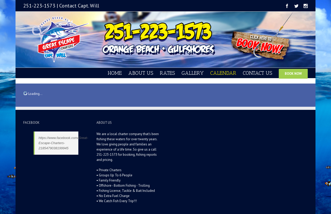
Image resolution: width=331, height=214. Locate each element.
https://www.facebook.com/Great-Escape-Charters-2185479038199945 (63, 143)
